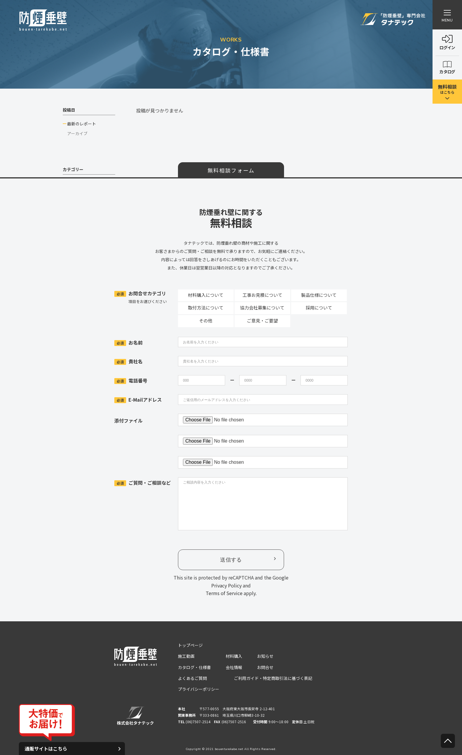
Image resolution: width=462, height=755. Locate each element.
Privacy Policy (226, 585)
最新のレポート (81, 124)
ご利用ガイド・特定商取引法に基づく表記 (273, 678)
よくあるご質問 (192, 678)
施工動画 (186, 656)
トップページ (190, 645)
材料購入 (234, 656)
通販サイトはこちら (73, 748)
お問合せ (265, 667)
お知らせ (265, 656)
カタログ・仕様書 (194, 667)
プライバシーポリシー (198, 689)
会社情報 (234, 667)
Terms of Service (224, 593)
